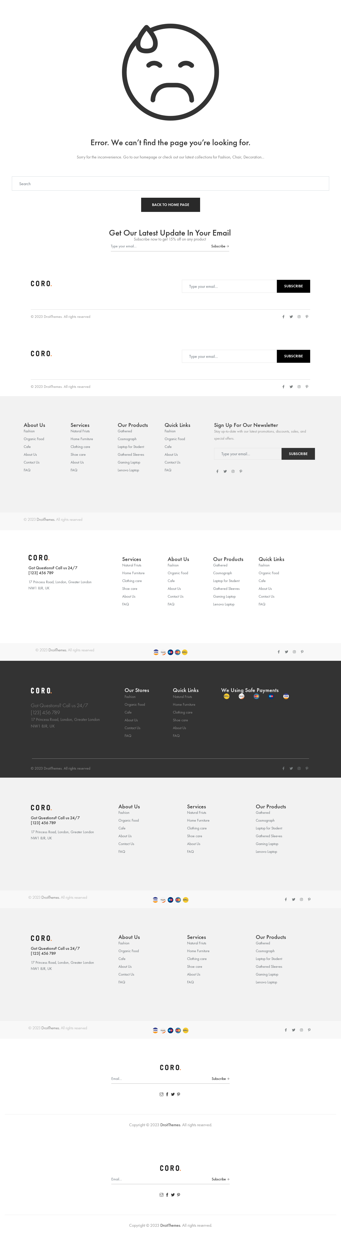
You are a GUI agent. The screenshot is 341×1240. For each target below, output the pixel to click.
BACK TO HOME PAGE (170, 204)
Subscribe (220, 246)
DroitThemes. (46, 519)
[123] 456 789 (41, 572)
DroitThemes (53, 316)
